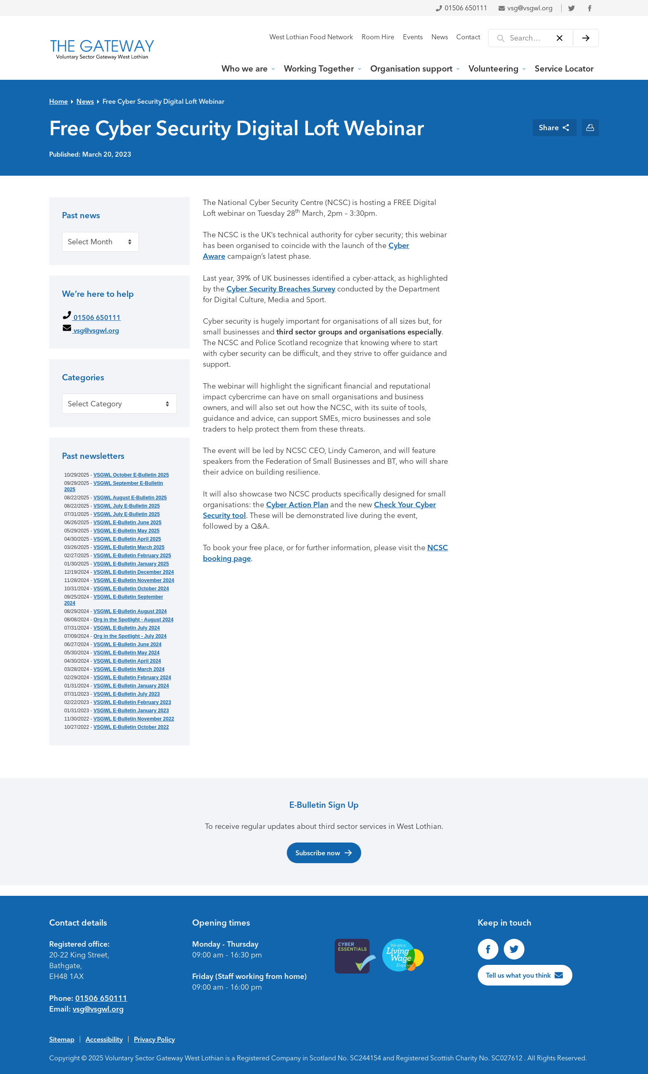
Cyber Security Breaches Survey (280, 289)
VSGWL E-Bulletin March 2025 (128, 547)
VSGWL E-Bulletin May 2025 (126, 531)
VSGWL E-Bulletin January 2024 (131, 686)
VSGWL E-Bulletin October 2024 (131, 589)
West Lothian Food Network (311, 37)
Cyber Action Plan (297, 504)
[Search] (586, 38)
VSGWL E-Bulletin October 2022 (131, 727)
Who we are (245, 69)
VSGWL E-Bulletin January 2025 (131, 564)
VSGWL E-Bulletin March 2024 (128, 669)
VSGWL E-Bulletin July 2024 (126, 628)
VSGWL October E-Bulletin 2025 (131, 475)
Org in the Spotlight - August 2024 (133, 620)
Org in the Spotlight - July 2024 (130, 636)
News (439, 37)
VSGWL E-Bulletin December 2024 (133, 572)
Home (58, 101)
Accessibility (104, 1039)
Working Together (319, 69)
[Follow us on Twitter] (514, 949)
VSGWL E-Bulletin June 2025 (127, 522)
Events (413, 37)
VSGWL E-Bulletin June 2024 (127, 644)
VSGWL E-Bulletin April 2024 (127, 661)
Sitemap (61, 1039)
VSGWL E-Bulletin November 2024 (133, 580)
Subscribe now (324, 853)
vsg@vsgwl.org (525, 8)
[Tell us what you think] (525, 975)
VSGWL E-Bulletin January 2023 (131, 711)
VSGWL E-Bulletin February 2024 (132, 677)
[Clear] (560, 38)
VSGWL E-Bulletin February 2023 (132, 702)
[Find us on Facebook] (488, 949)
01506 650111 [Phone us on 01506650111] (101, 998)
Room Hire (378, 37)
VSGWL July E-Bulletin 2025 (126, 506)
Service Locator (564, 69)
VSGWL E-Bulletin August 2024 (130, 611)
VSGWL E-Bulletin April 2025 (127, 539)
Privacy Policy (154, 1039)
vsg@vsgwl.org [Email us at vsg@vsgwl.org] (98, 1009)
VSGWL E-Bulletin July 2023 (126, 694)
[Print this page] (590, 127)
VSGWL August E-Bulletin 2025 (130, 498)
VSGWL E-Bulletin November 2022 (133, 719)
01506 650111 (461, 8)
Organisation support (411, 69)
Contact (468, 37)
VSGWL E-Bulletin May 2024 (126, 653)
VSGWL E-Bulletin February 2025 (132, 555)
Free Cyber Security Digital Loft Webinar (163, 101)
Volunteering (494, 69)
